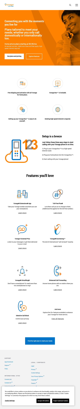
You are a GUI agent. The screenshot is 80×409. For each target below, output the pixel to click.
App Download (9, 362)
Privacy (33, 369)
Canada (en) (8, 379)
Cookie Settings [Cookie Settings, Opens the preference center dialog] (10, 401)
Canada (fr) (8, 383)
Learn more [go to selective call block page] (22, 323)
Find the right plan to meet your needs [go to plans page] (40, 341)
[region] (38, 396)
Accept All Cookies (43, 401)
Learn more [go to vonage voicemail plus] (22, 248)
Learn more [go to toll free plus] (58, 213)
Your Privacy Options (37, 376)
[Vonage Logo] (9, 6)
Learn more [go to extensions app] (22, 213)
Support (7, 365)
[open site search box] (70, 5)
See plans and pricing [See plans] (14, 56)
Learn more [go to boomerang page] (58, 246)
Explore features (34, 56)
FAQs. (6, 369)
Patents (33, 383)
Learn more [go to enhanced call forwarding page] (58, 290)
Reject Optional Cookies (60, 401)
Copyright (34, 380)
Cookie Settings (35, 373)
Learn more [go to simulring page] (22, 290)
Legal (32, 366)
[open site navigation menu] (76, 5)
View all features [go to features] (58, 319)
